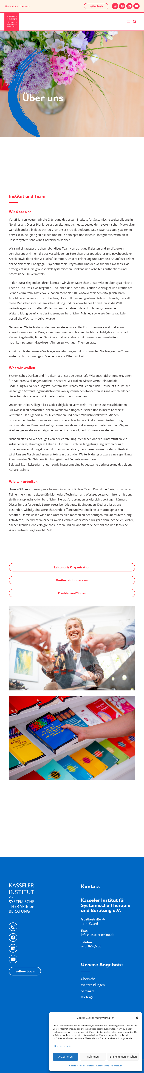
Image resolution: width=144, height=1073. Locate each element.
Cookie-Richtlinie (77, 1065)
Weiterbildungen (93, 985)
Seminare (87, 991)
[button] (137, 1017)
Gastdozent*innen (72, 593)
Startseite (10, 6)
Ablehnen (93, 1056)
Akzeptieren (65, 1056)
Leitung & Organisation (72, 567)
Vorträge (87, 997)
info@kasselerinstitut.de (97, 935)
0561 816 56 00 (91, 946)
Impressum (116, 1065)
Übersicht (88, 979)
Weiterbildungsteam (72, 580)
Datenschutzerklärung (98, 1065)
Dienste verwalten (63, 1045)
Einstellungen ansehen (123, 1056)
